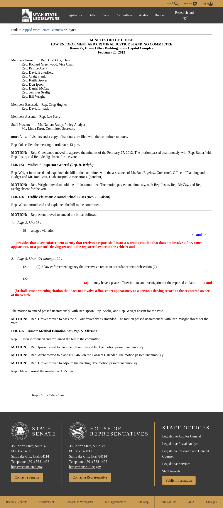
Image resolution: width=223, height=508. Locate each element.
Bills (92, 15)
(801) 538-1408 (38, 461)
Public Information (179, 480)
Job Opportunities (115, 502)
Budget (160, 15)
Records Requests (16, 502)
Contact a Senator (27, 477)
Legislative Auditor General (181, 436)
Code (105, 15)
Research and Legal (184, 15)
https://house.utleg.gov (85, 467)
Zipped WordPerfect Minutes (42, 30)
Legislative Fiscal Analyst (180, 444)
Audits (143, 15)
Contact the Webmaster (79, 502)
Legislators (74, 15)
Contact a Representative (90, 477)
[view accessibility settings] (190, 4)
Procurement (46, 502)
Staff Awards (171, 471)
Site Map (143, 502)
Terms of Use (168, 502)
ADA (191, 502)
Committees (124, 15)
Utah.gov (211, 502)
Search (172, 4)
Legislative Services (176, 464)
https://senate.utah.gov (26, 467)
